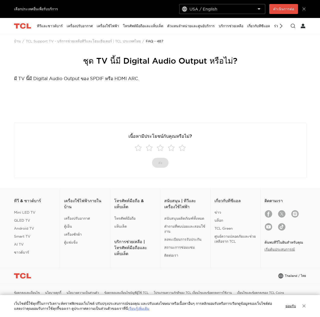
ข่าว (217, 212)
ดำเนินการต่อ (283, 9)
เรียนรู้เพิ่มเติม (138, 308)
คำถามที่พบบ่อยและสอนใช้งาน (184, 229)
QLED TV (22, 220)
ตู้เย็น (68, 226)
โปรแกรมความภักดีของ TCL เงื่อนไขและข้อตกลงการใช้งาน (193, 293)
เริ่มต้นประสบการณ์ (279, 249)
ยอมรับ (291, 306)
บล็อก (218, 220)
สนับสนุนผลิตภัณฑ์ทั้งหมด (184, 218)
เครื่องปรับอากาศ (77, 218)
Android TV (24, 228)
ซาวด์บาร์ (21, 252)
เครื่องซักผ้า (73, 234)
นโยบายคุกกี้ (53, 293)
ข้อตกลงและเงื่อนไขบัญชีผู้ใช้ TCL (126, 293)
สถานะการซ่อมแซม (179, 247)
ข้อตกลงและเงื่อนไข (27, 293)
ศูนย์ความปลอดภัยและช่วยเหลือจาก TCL (235, 239)
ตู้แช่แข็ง (71, 242)
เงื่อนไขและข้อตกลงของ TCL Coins (260, 293)
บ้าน (17, 41)
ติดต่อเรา (171, 255)
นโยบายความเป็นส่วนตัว (82, 293)
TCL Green (223, 228)
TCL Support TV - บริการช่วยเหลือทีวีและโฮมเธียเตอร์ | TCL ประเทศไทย (83, 41)
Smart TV (22, 236)
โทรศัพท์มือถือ (125, 218)
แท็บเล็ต (120, 226)
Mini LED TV (25, 212)
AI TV (19, 244)
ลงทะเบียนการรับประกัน (183, 239)
